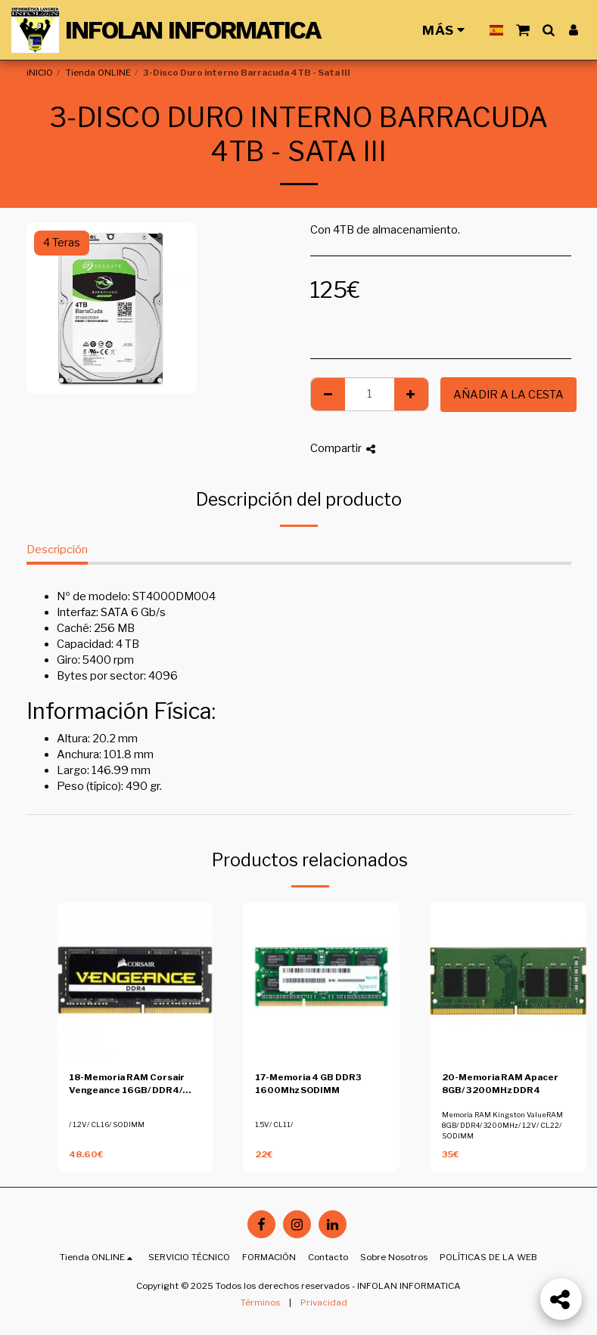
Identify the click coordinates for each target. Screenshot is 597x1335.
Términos (260, 1302)
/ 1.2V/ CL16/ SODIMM (107, 1124)
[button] (522, 30)
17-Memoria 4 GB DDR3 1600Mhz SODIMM (308, 1084)
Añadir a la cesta (508, 394)
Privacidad (323, 1302)
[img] (135, 981)
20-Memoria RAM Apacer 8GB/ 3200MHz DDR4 (500, 1084)
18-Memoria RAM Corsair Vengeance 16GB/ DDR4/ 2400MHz (127, 1085)
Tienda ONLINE (98, 72)
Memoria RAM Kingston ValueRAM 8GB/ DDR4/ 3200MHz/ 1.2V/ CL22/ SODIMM (502, 1125)
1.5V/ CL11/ (274, 1124)
